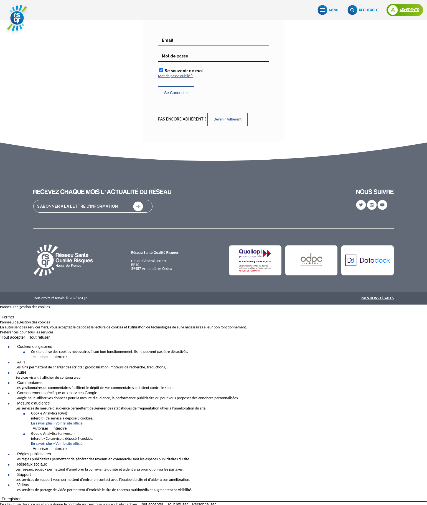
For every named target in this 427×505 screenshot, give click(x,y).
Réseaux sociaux (32, 464)
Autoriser (40, 357)
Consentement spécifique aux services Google (57, 393)
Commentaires (29, 382)
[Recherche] (364, 10)
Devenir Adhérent (228, 119)
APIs (21, 362)
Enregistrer (11, 499)
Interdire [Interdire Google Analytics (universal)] (59, 448)
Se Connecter (176, 93)
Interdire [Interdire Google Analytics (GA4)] (59, 428)
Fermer (8, 317)
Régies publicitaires (34, 454)
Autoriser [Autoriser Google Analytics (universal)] (40, 448)
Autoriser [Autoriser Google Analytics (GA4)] (40, 428)
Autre (21, 372)
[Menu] (329, 10)
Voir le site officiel (69, 423)
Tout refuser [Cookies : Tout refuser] (39, 337)
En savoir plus (42, 423)
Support (24, 474)
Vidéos (23, 485)
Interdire (59, 357)
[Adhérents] (405, 10)
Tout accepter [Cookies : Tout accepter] (13, 337)
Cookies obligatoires (34, 346)
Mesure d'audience (33, 403)
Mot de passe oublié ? (175, 76)
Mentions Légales (377, 298)
